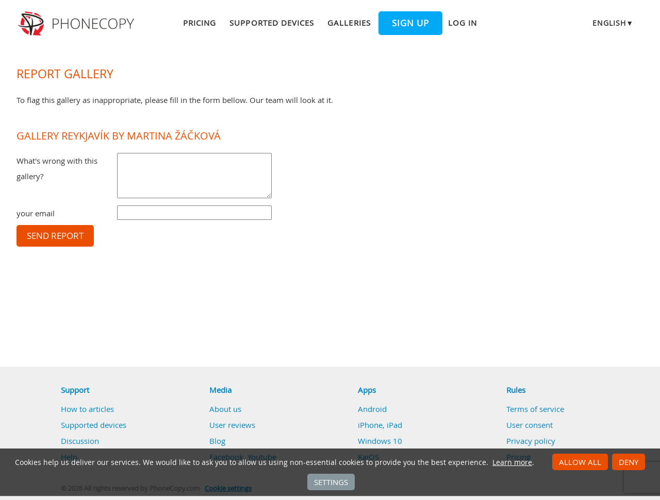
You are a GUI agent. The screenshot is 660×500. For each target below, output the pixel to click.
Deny (628, 462)
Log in (462, 23)
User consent (529, 425)
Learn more (512, 462)
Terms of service (535, 409)
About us (225, 409)
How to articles (87, 409)
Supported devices (271, 23)
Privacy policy (530, 441)
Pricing (199, 23)
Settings (331, 482)
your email (35, 213)
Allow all (580, 462)
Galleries (348, 23)
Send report (55, 236)
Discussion (80, 441)
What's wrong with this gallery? (56, 168)
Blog (217, 441)
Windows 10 (380, 441)
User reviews (232, 425)
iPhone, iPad (380, 425)
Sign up (410, 23)
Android (372, 409)
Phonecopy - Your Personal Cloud (77, 23)
